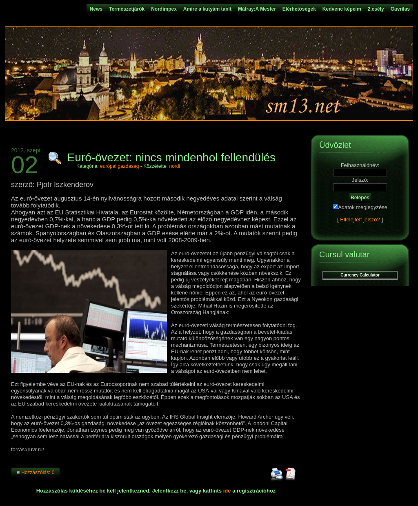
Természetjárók (127, 9)
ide (227, 491)
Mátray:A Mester (257, 9)
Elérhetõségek (299, 9)
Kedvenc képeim (341, 9)
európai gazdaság (119, 166)
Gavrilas (400, 9)
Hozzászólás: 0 (37, 472)
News (96, 9)
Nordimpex (164, 9)
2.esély (376, 9)
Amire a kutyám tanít (207, 9)
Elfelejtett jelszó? (360, 219)
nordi (174, 166)
